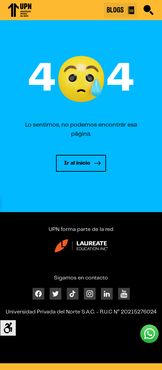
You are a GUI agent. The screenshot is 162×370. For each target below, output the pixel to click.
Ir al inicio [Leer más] (77, 163)
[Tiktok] (72, 293)
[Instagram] (90, 293)
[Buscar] (148, 10)
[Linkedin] (107, 293)
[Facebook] (38, 293)
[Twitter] (55, 293)
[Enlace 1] (20, 10)
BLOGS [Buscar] (120, 10)
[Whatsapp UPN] (149, 333)
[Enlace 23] (81, 248)
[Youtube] (124, 293)
